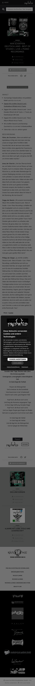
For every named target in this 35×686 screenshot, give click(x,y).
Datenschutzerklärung (13, 367)
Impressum (25, 367)
